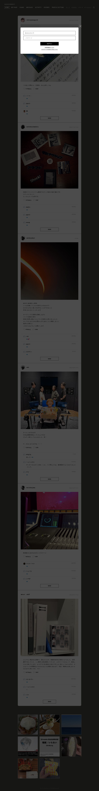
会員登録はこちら (49, 47)
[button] (81, 26)
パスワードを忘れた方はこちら (49, 49)
